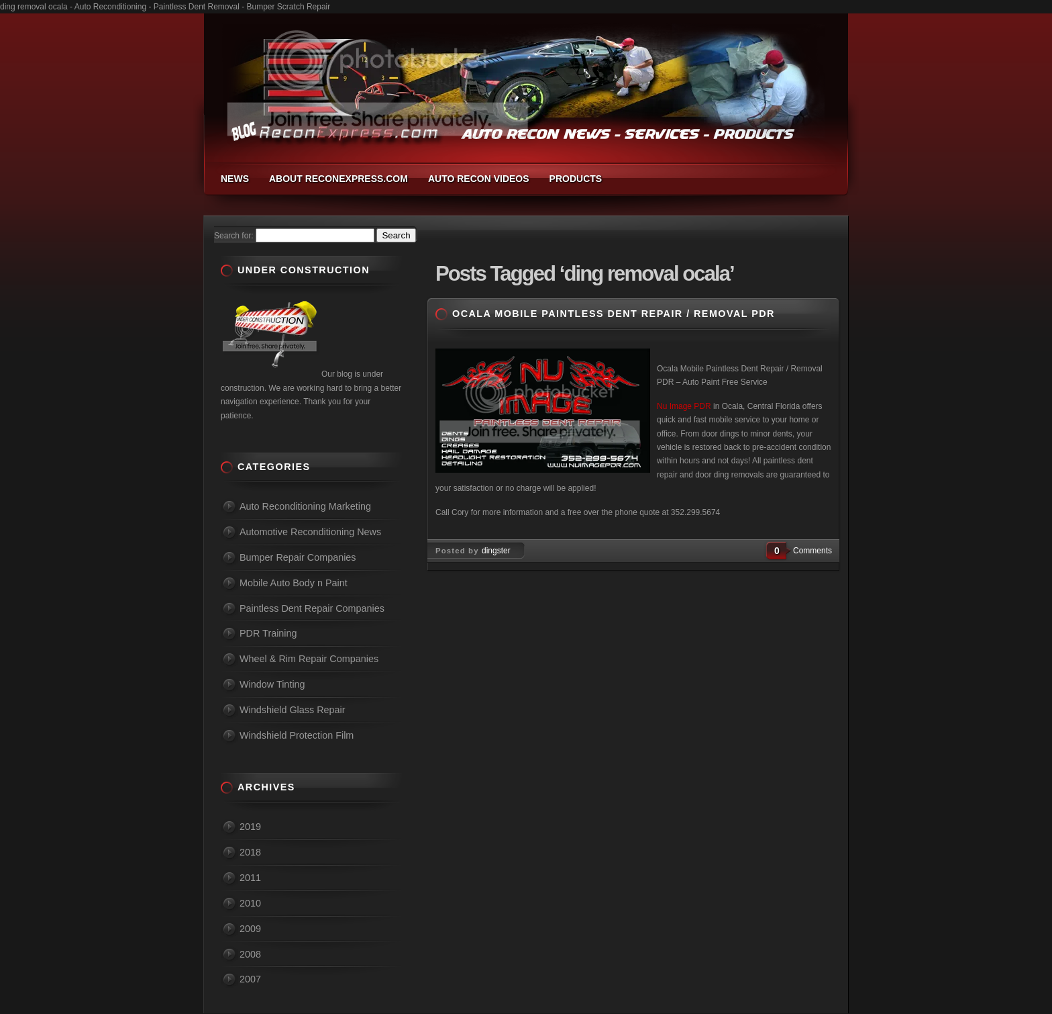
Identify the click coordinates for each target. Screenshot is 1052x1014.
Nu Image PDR (684, 406)
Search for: (234, 235)
